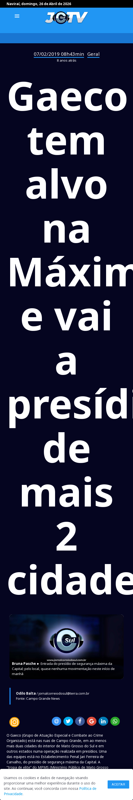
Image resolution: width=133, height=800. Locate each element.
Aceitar (118, 784)
